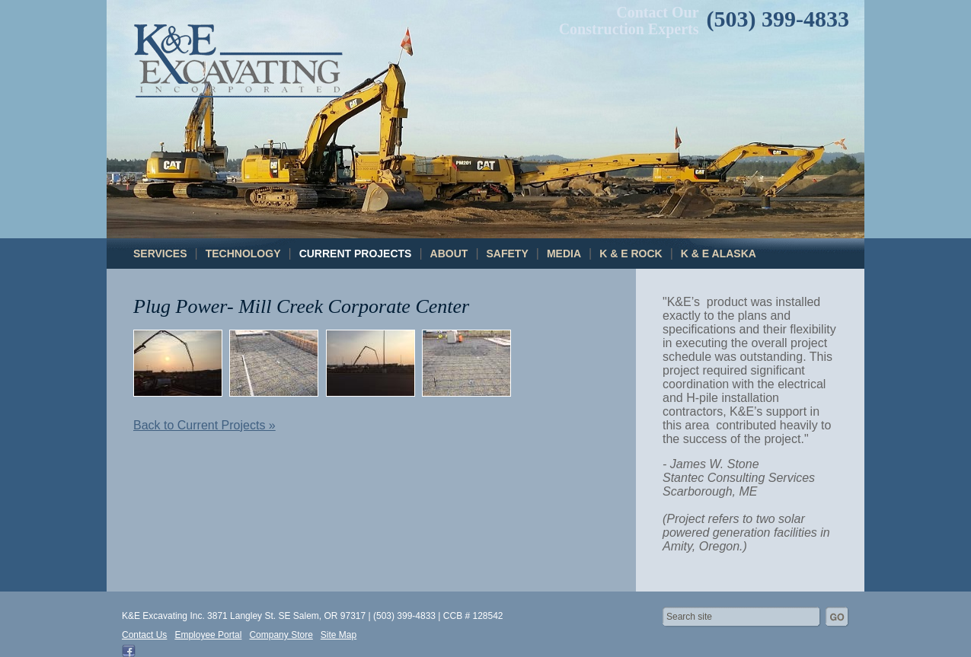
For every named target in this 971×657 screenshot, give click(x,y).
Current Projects (355, 253)
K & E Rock (630, 253)
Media (564, 253)
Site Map (338, 635)
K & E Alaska (718, 253)
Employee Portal (207, 635)
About (449, 253)
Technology (243, 253)
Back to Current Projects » (204, 425)
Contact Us (144, 635)
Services (160, 253)
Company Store (280, 635)
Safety (508, 253)
